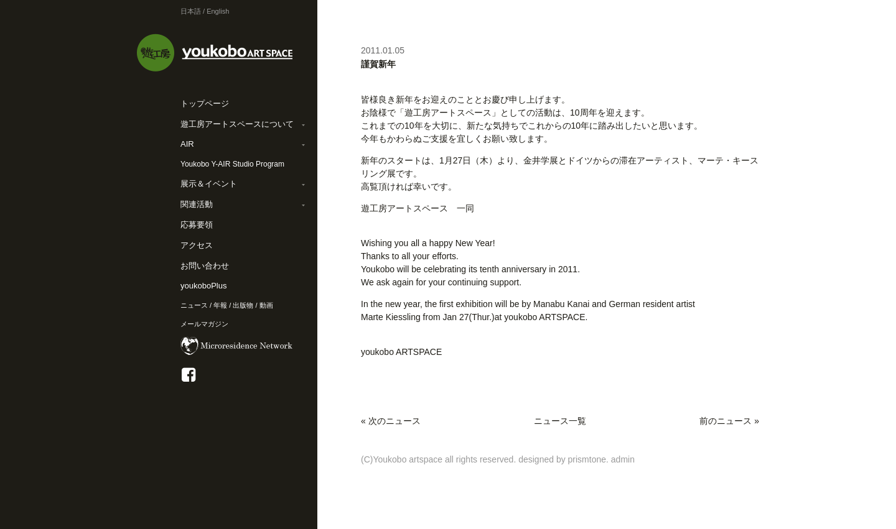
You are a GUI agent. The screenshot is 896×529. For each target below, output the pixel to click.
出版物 (243, 305)
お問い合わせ (204, 265)
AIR (187, 144)
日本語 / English (204, 11)
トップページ (204, 103)
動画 (266, 305)
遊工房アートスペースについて (237, 124)
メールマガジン (204, 324)
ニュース (194, 305)
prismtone (587, 459)
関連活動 (196, 204)
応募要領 (196, 224)
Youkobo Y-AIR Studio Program (232, 164)
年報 (220, 305)
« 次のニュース (391, 421)
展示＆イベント (208, 183)
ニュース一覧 (560, 421)
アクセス (196, 245)
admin (623, 459)
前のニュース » (729, 421)
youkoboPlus (203, 285)
